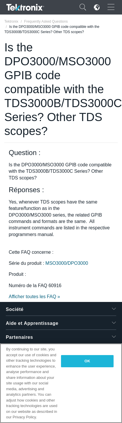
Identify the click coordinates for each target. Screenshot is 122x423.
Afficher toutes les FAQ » (34, 296)
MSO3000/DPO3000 (66, 263)
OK (87, 361)
